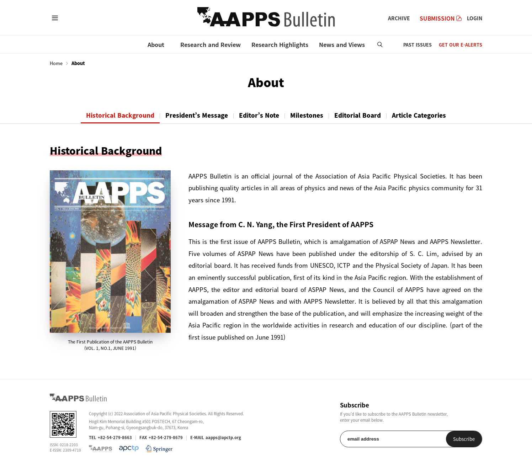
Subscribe (464, 439)
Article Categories (419, 115)
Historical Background (120, 115)
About (156, 44)
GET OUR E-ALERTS (460, 44)
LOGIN (474, 18)
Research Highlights (279, 44)
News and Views (342, 44)
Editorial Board (357, 115)
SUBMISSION (441, 18)
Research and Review (210, 44)
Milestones (306, 115)
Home (56, 63)
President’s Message (196, 115)
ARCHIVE (399, 18)
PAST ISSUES (417, 44)
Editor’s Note (259, 115)
